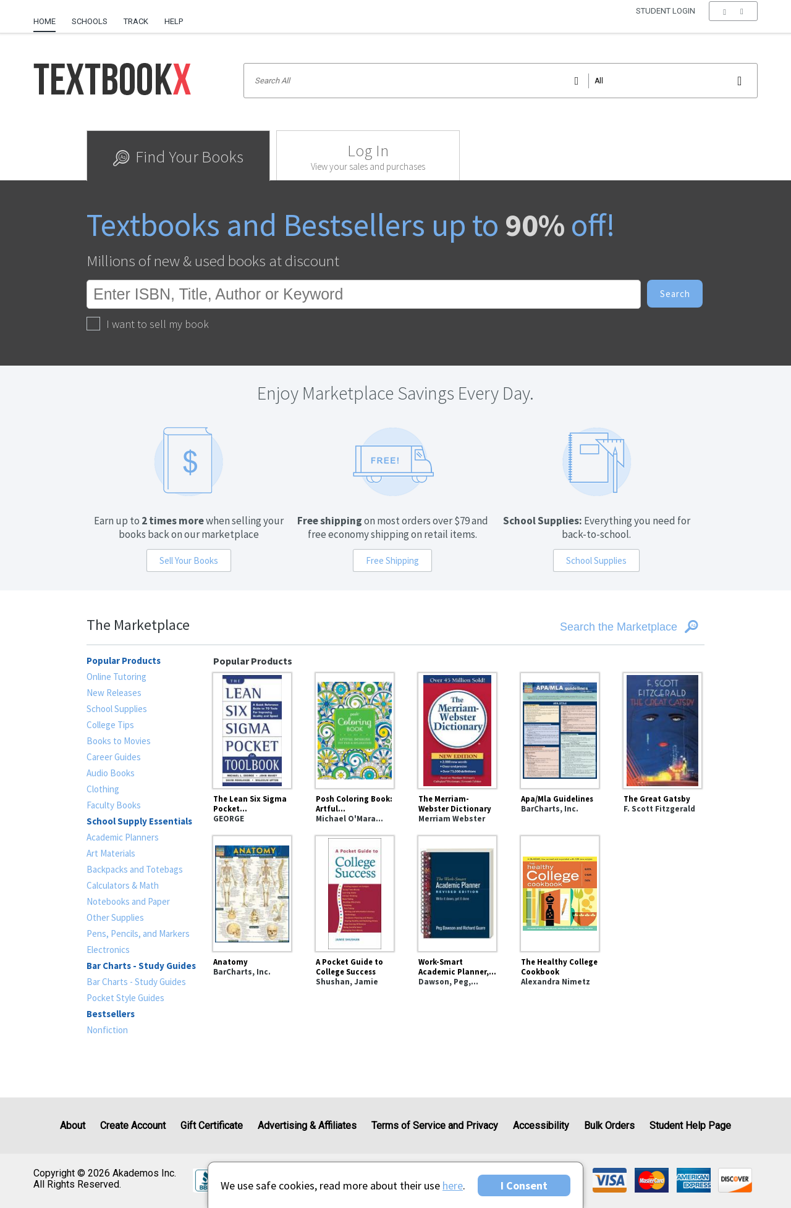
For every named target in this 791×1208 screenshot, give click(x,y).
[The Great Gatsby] (662, 728)
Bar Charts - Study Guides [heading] (141, 965)
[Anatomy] (252, 891)
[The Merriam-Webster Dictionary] (457, 728)
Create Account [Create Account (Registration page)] (133, 1125)
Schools (90, 21)
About (72, 1125)
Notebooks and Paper (128, 901)
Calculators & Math (123, 885)
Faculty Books (114, 805)
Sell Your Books (188, 560)
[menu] (733, 21)
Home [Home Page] (44, 21)
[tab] (178, 155)
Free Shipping (392, 560)
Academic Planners (123, 837)
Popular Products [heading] (124, 660)
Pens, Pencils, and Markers (138, 933)
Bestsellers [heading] (111, 1014)
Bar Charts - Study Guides (136, 982)
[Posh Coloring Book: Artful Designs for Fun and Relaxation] (355, 728)
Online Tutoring (116, 676)
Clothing (103, 789)
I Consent (524, 1185)
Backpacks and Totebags (135, 869)
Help (173, 21)
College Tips (110, 725)
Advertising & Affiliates (307, 1125)
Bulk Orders (609, 1125)
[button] (733, 21)
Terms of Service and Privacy (434, 1125)
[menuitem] (48, 16)
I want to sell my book (148, 324)
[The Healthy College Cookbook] (560, 891)
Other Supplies (115, 917)
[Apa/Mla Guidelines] (560, 728)
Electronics (108, 949)
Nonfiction (107, 1030)
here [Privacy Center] (452, 1185)
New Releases (114, 692)
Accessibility (541, 1125)
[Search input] (500, 80)
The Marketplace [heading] (138, 624)
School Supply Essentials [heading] (139, 821)
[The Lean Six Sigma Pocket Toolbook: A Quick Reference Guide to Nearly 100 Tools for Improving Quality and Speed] (252, 728)
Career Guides (114, 757)
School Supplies (596, 560)
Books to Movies (119, 741)
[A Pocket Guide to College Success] (355, 891)
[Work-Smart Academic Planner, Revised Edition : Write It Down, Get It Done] (457, 891)
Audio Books (111, 773)
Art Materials (111, 853)
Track (136, 21)
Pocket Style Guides (125, 998)
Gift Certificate (211, 1125)
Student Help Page (690, 1125)
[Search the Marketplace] (600, 626)
